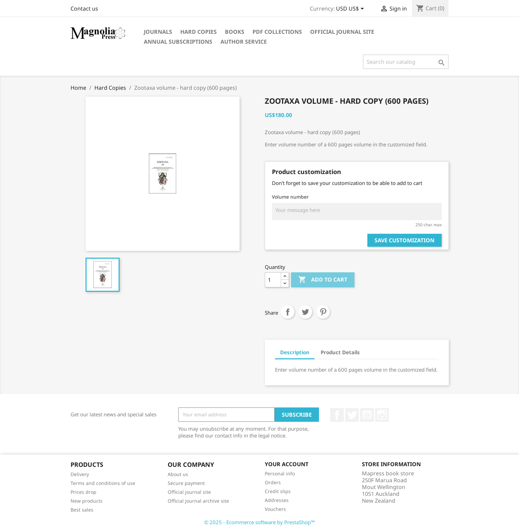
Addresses (277, 500)
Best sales (82, 509)
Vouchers (275, 509)
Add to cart (322, 279)
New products (87, 501)
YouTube (367, 415)
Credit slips (278, 491)
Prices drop (83, 492)
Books (234, 31)
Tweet (305, 312)
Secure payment (186, 483)
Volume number (290, 196)
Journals (158, 31)
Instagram (382, 415)
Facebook (337, 415)
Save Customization (404, 240)
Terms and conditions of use (103, 483)
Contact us (84, 8)
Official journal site (342, 31)
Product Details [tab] (340, 352)
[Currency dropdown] (351, 9)
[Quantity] (273, 279)
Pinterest (323, 312)
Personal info (280, 473)
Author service (243, 41)
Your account (286, 464)
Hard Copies (198, 31)
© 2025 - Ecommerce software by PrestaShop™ (259, 522)
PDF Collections (277, 31)
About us (178, 474)
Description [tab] (294, 352)
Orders (273, 482)
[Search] (405, 62)
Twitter (352, 415)
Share (287, 312)
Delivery (80, 474)
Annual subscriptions (178, 41)
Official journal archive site (198, 501)
